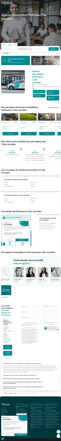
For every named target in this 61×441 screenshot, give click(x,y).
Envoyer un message (51, 92)
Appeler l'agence (39, 91)
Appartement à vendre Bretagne (36, 410)
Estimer (4, 44)
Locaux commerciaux (8, 186)
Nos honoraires (7, 347)
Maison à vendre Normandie (21, 410)
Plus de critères (6, 53)
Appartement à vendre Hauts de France (37, 416)
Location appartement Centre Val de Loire (52, 419)
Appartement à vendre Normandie (36, 411)
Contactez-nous (4, 410)
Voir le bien (10, 133)
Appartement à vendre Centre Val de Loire (38, 419)
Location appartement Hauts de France (52, 416)
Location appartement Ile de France (51, 418)
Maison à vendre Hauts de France (21, 415)
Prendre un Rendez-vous (51, 98)
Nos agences (3, 409)
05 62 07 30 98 (7, 331)
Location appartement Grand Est (50, 414)
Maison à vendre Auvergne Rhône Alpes (23, 404)
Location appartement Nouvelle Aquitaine (52, 413)
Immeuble (33, 186)
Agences (6, 393)
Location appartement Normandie (51, 411)
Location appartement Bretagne (50, 410)
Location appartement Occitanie (50, 421)
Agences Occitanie (13, 393)
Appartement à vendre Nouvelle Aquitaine (38, 413)
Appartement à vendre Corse (35, 427)
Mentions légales (7, 353)
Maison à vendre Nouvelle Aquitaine (22, 412)
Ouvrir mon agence (4, 412)
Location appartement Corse (50, 427)
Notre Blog (3, 414)
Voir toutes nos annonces (54, 107)
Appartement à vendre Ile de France (37, 418)
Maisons (6, 182)
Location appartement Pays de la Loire (51, 422)
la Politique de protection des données (30, 341)
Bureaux (6, 184)
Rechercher (53, 49)
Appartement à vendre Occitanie (36, 421)
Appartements (34, 182)
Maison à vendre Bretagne (20, 409)
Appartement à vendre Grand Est (36, 414)
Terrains (32, 184)
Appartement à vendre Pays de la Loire (37, 422)
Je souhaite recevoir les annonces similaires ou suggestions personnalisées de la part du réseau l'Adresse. (30, 324)
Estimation (37, 95)
